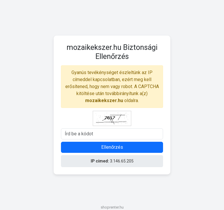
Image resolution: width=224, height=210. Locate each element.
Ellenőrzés (112, 147)
